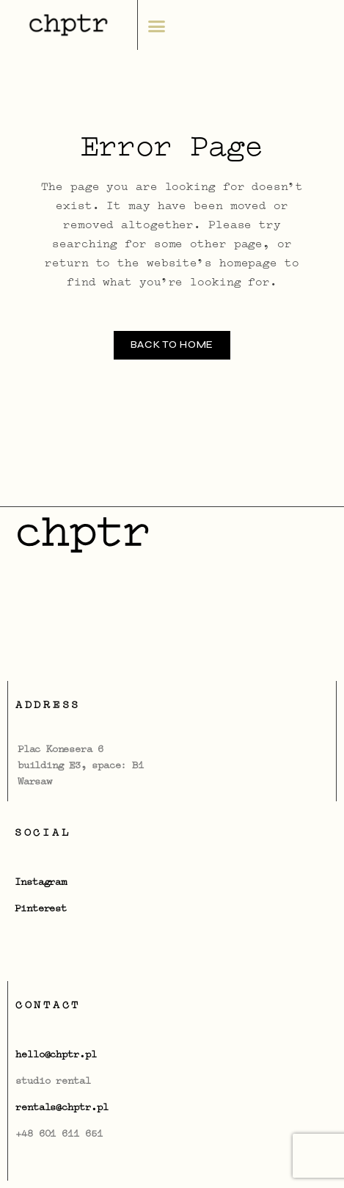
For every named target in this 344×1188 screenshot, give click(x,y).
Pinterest (41, 909)
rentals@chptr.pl (61, 1108)
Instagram (41, 882)
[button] (155, 26)
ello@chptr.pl (59, 1055)
